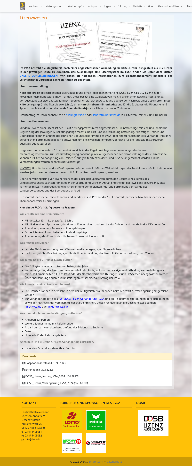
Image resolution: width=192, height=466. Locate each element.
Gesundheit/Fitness (170, 6)
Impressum (96, 461)
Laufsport (93, 6)
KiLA (151, 6)
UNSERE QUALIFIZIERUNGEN (39, 76)
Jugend (108, 6)
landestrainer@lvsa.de (106, 115)
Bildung (123, 6)
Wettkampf (75, 6)
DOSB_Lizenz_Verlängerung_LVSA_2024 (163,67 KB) (55, 383)
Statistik (138, 6)
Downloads (29, 356)
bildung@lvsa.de (76, 115)
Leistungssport (54, 6)
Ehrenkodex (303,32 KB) (38, 369)
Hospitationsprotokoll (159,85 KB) (44, 363)
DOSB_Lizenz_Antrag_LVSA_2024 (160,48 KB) (50, 376)
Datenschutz (114, 461)
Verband (34, 6)
